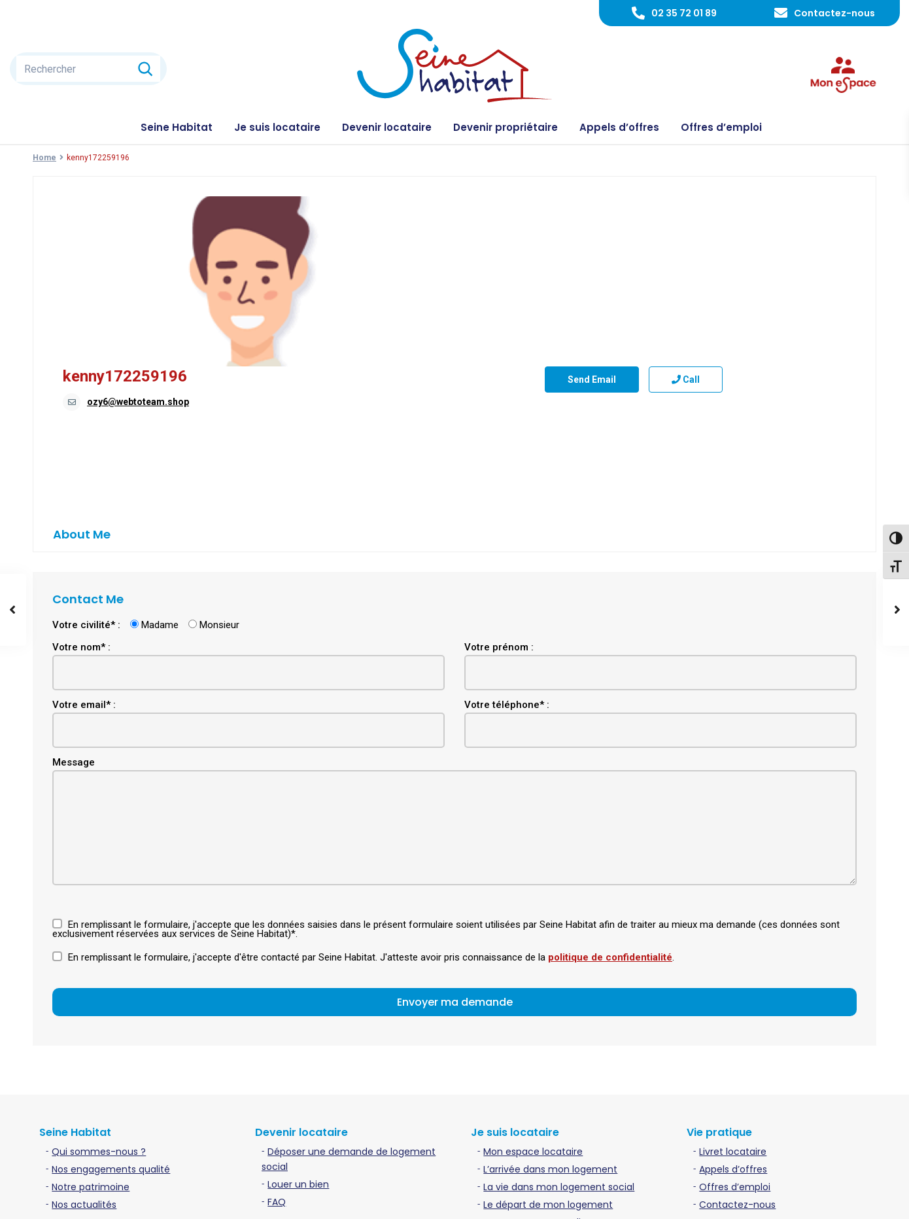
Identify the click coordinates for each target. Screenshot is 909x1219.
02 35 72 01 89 (684, 13)
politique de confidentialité (610, 820)
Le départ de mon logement (548, 1067)
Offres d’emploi (721, 127)
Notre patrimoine (90, 1049)
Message (73, 624)
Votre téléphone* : (506, 567)
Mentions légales (646, 1198)
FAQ (276, 1064)
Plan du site (852, 1198)
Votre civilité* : (86, 487)
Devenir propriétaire (505, 127)
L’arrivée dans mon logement (550, 1031)
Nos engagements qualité (111, 1031)
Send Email (431, 350)
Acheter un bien (304, 1109)
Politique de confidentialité (755, 1198)
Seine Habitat (177, 127)
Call (525, 350)
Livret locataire (732, 1014)
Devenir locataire (387, 127)
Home (44, 157)
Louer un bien (298, 1046)
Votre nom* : (81, 509)
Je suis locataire (277, 127)
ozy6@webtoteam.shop (459, 231)
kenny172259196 (446, 206)
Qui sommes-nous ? (99, 1014)
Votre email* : (84, 567)
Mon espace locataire (533, 1014)
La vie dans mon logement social (558, 1049)
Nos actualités (84, 1067)
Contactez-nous (834, 13)
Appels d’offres (619, 127)
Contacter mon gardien (537, 1084)
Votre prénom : (499, 509)
